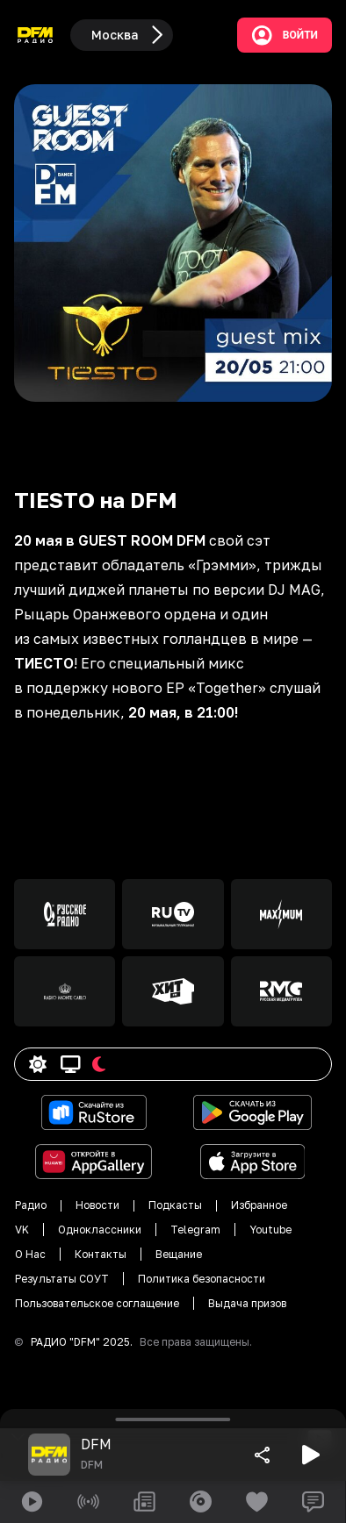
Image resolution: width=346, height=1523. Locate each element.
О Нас (30, 1254)
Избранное (259, 1205)
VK (22, 1229)
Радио (31, 1205)
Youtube (270, 1229)
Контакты (100, 1254)
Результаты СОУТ (62, 1278)
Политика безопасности (201, 1278)
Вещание (178, 1254)
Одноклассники (99, 1229)
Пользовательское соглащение (97, 1303)
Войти (284, 35)
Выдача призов (247, 1303)
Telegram (195, 1229)
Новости (97, 1205)
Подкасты (175, 1205)
